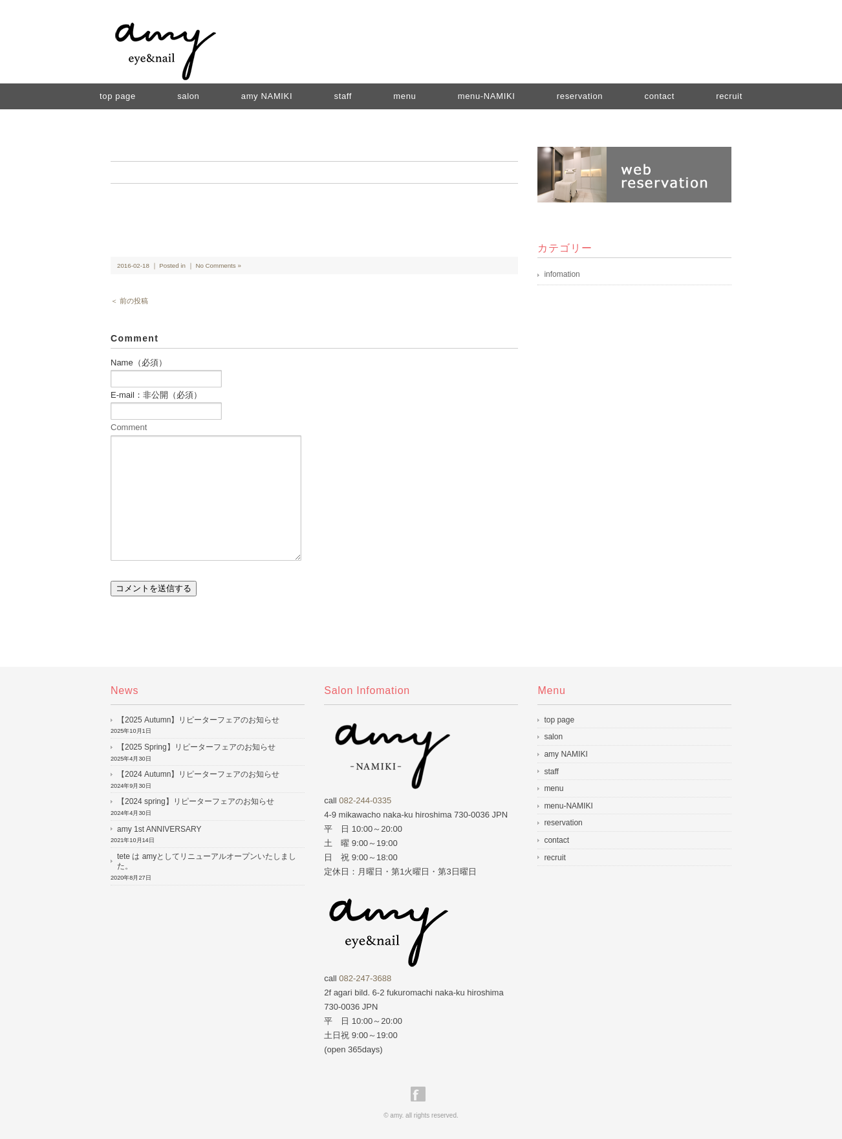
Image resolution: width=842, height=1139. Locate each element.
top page (118, 96)
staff (343, 96)
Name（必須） (139, 362)
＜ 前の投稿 (129, 301)
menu (404, 96)
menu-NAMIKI (486, 96)
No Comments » (218, 265)
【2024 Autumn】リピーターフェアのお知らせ (198, 774)
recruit (729, 96)
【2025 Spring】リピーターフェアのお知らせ (196, 747)
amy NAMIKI (266, 96)
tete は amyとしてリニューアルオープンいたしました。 (206, 861)
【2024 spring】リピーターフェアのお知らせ (195, 801)
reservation (580, 96)
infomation (561, 274)
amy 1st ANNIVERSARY (159, 829)
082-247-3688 (365, 978)
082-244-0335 (365, 800)
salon (188, 96)
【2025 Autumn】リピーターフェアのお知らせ (198, 719)
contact (660, 96)
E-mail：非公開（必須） (156, 395)
